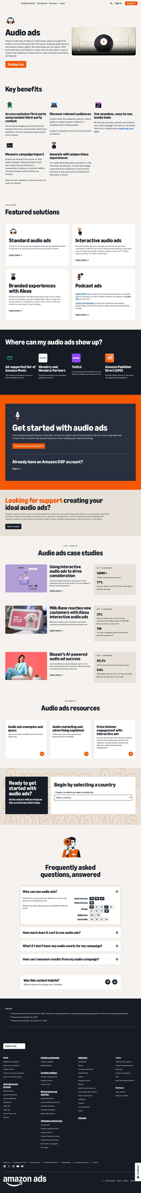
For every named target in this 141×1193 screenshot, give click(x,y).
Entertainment (83, 1073)
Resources (119, 1069)
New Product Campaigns (49, 1144)
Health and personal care (87, 1088)
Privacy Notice (35, 1162)
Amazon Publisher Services (50, 1136)
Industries (82, 1057)
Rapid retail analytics (48, 1113)
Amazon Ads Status (82, 1162)
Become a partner (122, 1095)
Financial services (84, 1080)
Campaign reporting (48, 1106)
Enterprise (42, 3)
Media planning (46, 1065)
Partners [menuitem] (120, 1088)
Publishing (81, 1099)
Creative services (47, 1080)
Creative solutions (49, 1072)
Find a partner (120, 1092)
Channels (82, 1118)
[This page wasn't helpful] (107, 982)
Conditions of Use (20, 1162)
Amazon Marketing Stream (50, 1102)
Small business (28, 3)
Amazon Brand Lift (47, 1098)
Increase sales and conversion (13, 1073)
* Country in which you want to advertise (73, 792)
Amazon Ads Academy (123, 1062)
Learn (62, 3)
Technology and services (51, 1121)
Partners (53, 3)
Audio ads (6, 1110)
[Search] (111, 3)
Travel (80, 1111)
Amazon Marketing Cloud (49, 1129)
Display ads (7, 1102)
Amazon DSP (45, 1125)
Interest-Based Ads (50, 1162)
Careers (95, 1162)
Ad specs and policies (123, 1073)
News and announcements (125, 1080)
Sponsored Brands (9, 1098)
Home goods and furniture (87, 1092)
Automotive (82, 1062)
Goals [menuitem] (5, 1057)
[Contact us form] (15, 64)
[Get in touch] (13, 526)
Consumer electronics (85, 1069)
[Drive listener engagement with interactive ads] (115, 739)
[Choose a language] (14, 1046)
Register (131, 3)
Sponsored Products (10, 1095)
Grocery (80, 1084)
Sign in (118, 3)
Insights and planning (50, 1057)
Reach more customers (11, 1065)
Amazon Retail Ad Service (50, 1140)
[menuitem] (14, 1102)
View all (6, 1117)
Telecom (81, 1103)
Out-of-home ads (9, 1113)
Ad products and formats (10, 1085)
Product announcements (124, 1065)
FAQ (117, 1077)
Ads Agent (44, 1147)
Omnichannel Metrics (48, 1110)
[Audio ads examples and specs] (26, 739)
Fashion (80, 1077)
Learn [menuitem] (118, 1057)
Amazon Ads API (46, 1132)
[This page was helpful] (114, 982)
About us (6, 1162)
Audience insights (47, 1062)
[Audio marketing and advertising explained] (70, 739)
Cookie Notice (66, 1162)
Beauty (80, 1065)
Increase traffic (8, 1069)
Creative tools (46, 1084)
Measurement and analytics (49, 1093)
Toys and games (84, 1107)
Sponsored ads (8, 1091)
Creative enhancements (49, 1077)
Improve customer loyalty (12, 1077)
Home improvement (85, 1095)
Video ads (6, 1106)
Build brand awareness (11, 1062)
